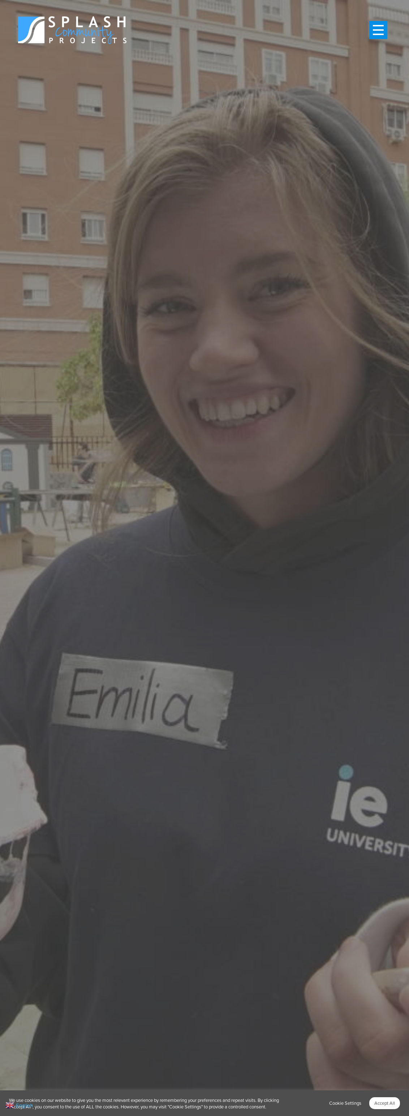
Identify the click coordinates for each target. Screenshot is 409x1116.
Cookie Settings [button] (345, 1103)
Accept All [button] (384, 1103)
